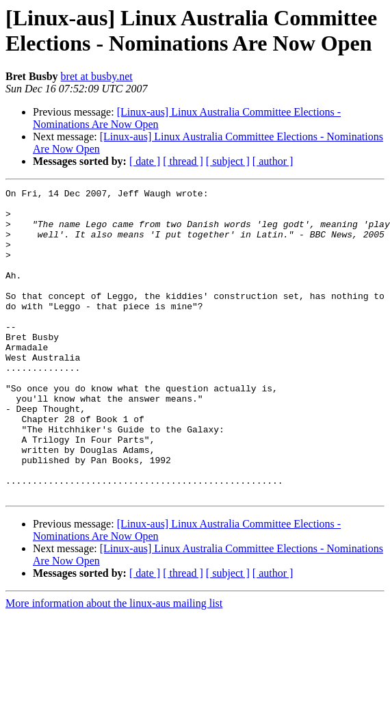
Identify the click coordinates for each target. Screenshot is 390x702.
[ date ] (144, 161)
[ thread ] (183, 161)
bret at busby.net (97, 76)
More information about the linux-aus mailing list (113, 665)
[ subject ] (228, 161)
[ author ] (273, 161)
